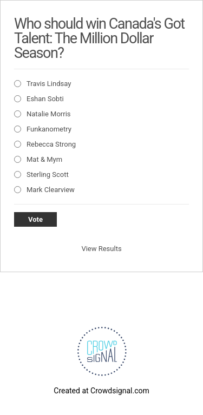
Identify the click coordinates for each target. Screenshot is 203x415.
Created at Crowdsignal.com (101, 390)
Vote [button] (35, 219)
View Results (101, 249)
